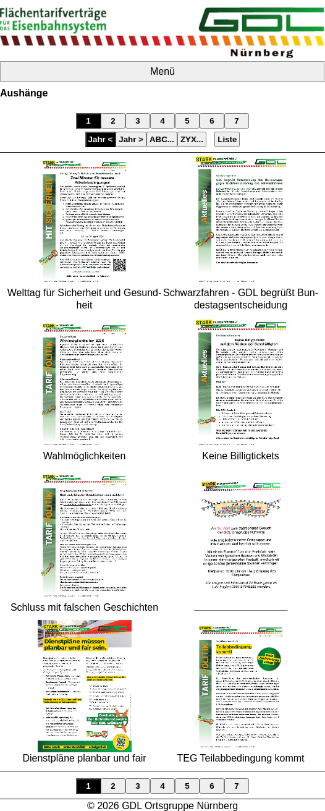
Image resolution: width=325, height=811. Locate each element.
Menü (162, 71)
